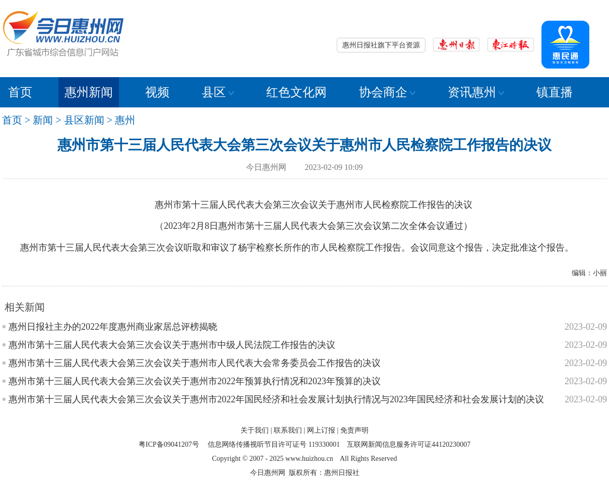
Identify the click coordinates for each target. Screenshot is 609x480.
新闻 (43, 120)
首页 (20, 92)
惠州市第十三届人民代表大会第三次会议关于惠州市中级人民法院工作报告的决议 (172, 345)
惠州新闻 (89, 92)
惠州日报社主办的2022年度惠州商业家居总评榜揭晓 (113, 327)
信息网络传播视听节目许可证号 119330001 (274, 444)
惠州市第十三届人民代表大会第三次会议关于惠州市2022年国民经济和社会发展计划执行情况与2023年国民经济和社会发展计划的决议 (276, 399)
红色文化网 (296, 92)
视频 (157, 92)
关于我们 (254, 430)
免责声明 (354, 430)
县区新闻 (84, 120)
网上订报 (321, 430)
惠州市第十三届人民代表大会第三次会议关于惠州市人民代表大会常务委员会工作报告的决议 (195, 363)
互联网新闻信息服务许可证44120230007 (408, 444)
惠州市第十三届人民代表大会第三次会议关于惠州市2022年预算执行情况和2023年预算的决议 (195, 381)
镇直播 (554, 92)
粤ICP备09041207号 (169, 444)
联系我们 (288, 430)
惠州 (125, 120)
